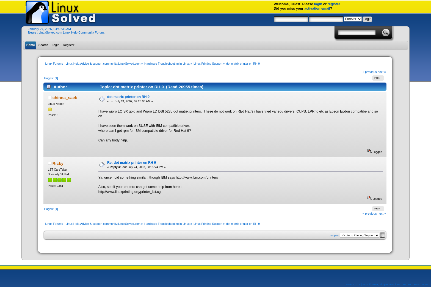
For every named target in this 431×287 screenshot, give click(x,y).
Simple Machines (389, 284)
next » (382, 71)
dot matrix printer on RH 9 (128, 97)
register (334, 4)
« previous (370, 71)
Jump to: (334, 235)
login (318, 4)
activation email (317, 8)
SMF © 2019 (370, 284)
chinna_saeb (65, 97)
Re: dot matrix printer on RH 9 (131, 163)
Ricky (58, 163)
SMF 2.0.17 (353, 284)
